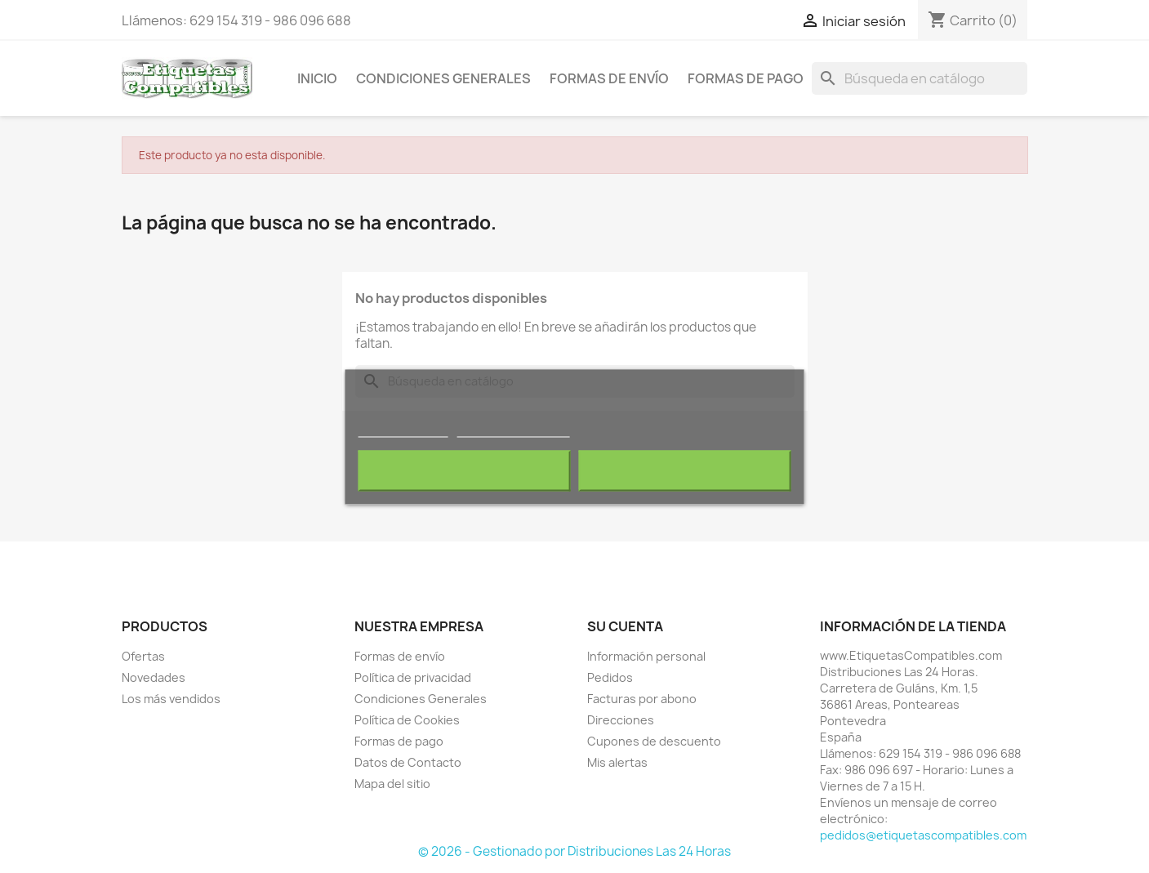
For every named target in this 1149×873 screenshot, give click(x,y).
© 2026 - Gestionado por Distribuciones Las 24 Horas (574, 851)
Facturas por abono (642, 698)
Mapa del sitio (392, 783)
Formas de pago (746, 78)
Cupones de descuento (654, 741)
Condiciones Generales (443, 78)
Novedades (153, 677)
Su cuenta (625, 626)
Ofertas (143, 656)
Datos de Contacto (407, 762)
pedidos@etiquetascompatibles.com (923, 835)
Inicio (317, 78)
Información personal (646, 656)
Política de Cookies (407, 720)
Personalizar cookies (512, 429)
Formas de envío (609, 78)
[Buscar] (919, 78)
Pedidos (610, 677)
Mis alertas (617, 762)
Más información (403, 429)
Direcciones (620, 720)
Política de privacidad (412, 677)
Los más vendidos (171, 698)
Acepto (685, 470)
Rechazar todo (463, 470)
